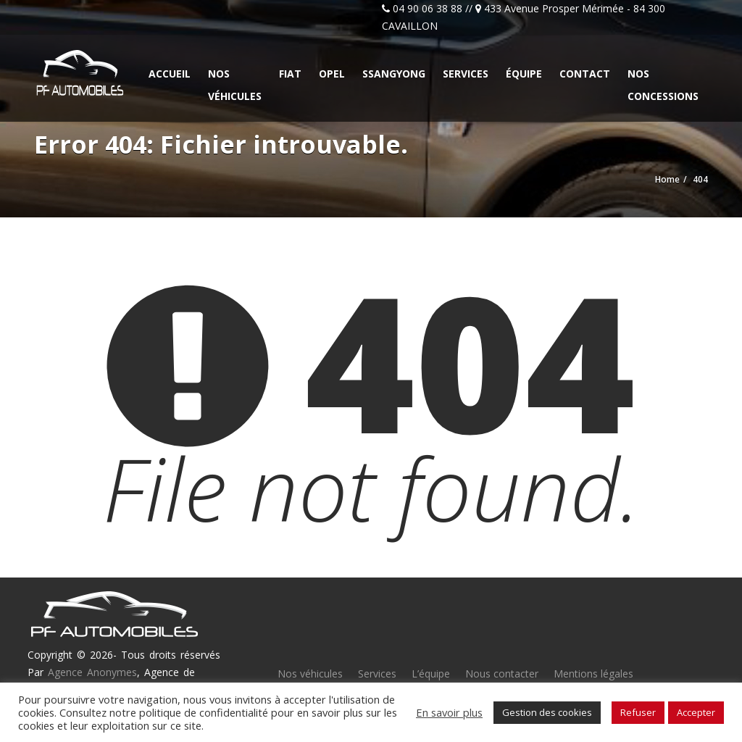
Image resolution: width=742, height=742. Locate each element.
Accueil (170, 73)
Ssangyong (393, 73)
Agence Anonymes (92, 672)
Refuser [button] (638, 712)
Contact (584, 73)
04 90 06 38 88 (427, 8)
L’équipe (431, 673)
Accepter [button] (696, 712)
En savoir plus (449, 712)
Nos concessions (663, 85)
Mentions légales (593, 673)
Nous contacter (501, 673)
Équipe (524, 73)
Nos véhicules (235, 85)
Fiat (290, 73)
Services (465, 73)
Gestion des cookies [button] (547, 712)
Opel (332, 73)
